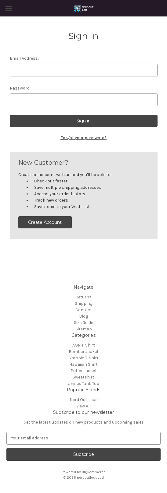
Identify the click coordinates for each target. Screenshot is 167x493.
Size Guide (83, 322)
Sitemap (83, 329)
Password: (20, 88)
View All (83, 406)
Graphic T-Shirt (83, 358)
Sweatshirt (83, 377)
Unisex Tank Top (83, 383)
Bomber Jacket (84, 351)
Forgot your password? (83, 137)
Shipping (84, 303)
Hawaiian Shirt (83, 364)
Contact (83, 309)
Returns (83, 297)
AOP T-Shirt (83, 345)
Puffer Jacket (84, 370)
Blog (83, 316)
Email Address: (24, 58)
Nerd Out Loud (84, 399)
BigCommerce (94, 472)
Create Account (45, 222)
